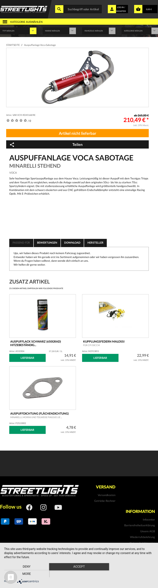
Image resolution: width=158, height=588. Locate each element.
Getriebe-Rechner (104, 500)
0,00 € (149, 9)
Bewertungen (47, 242)
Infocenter (149, 519)
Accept (79, 574)
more (131, 574)
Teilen (45, 144)
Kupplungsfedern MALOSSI (103, 343)
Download (72, 242)
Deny (26, 574)
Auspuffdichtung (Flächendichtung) (39, 415)
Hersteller (95, 242)
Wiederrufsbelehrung (142, 537)
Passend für (21, 242)
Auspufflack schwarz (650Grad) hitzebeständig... (35, 343)
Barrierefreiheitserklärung (139, 525)
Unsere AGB (147, 531)
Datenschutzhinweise (142, 543)
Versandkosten (106, 495)
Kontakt (150, 548)
